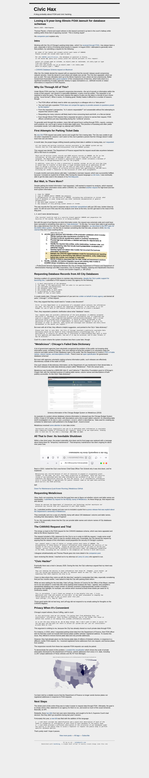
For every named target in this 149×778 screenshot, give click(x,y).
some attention (55, 442)
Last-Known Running (60, 508)
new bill (54, 745)
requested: (110, 145)
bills (50, 739)
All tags (77, 763)
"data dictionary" (73, 234)
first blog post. (73, 184)
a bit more (95, 182)
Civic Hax (45, 9)
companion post (43, 36)
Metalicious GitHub (75, 508)
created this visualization (76, 676)
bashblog (56, 772)
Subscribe (86, 763)
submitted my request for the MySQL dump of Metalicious (66, 519)
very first (40, 138)
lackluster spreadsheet (78, 216)
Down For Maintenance (43, 508)
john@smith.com (80, 770)
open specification (89, 371)
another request (92, 194)
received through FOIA (90, 45)
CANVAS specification (50, 58)
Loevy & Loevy (83, 578)
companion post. (95, 575)
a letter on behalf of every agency (91, 308)
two (47, 739)
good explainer (62, 82)
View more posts (65, 763)
